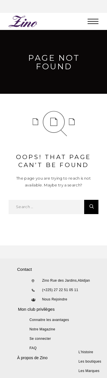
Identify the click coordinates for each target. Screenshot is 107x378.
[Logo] (23, 21)
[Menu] (93, 21)
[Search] (91, 207)
